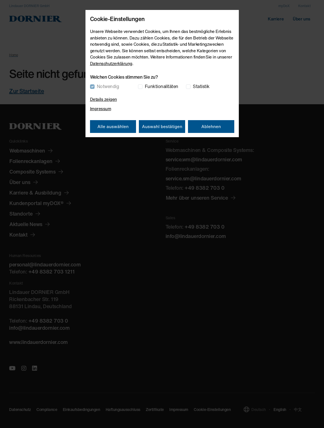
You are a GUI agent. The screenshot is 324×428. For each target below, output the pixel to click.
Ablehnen (211, 126)
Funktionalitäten (161, 86)
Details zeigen (103, 99)
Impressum (100, 108)
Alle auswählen (113, 126)
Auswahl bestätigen (162, 126)
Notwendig (108, 86)
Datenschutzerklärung (111, 63)
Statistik (201, 86)
